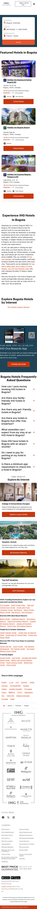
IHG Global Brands (7, 832)
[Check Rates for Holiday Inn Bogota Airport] (18, 148)
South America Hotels (14, 663)
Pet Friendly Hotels (18, 649)
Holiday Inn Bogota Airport (18, 127)
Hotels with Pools (23, 608)
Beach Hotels (5, 619)
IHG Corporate (24, 847)
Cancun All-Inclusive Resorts (17, 621)
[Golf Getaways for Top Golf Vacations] (18, 590)
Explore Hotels (24, 829)
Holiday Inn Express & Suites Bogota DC (19, 81)
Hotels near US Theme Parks (16, 635)
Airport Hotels (29, 610)
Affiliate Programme (25, 835)
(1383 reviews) (19, 139)
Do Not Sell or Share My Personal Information (9, 857)
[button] (34, 4)
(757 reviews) (19, 93)
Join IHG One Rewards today (18, 269)
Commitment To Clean (26, 844)
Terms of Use (5, 854)
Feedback (4, 861)
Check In (6, 27)
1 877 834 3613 (25, 868)
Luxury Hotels (18, 647)
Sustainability (6, 844)
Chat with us (5, 838)
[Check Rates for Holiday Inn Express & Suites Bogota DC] (18, 101)
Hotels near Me (5, 647)
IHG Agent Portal (7, 835)
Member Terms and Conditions (7, 850)
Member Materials (7, 847)
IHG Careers (5, 829)
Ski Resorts (18, 610)
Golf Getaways (27, 612)
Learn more (6, 886)
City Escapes (5, 605)
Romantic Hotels (6, 610)
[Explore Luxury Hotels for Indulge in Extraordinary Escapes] (18, 514)
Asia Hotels (16, 658)
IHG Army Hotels (7, 841)
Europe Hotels (5, 658)
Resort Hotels (5, 612)
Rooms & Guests (9, 33)
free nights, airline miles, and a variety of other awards (18, 266)
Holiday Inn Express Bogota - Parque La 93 (19, 176)
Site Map (22, 858)
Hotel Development (25, 832)
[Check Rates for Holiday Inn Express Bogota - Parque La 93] (18, 196)
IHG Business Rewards (26, 838)
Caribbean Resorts (18, 619)
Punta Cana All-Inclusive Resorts (19, 626)
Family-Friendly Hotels (8, 633)
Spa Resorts (15, 612)
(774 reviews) (19, 187)
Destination (8, 20)
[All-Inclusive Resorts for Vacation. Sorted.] (18, 552)
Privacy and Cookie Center (25, 854)
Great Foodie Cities (18, 605)
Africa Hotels (11, 665)
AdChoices (23, 850)
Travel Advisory (24, 841)
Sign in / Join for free (23, 4)
